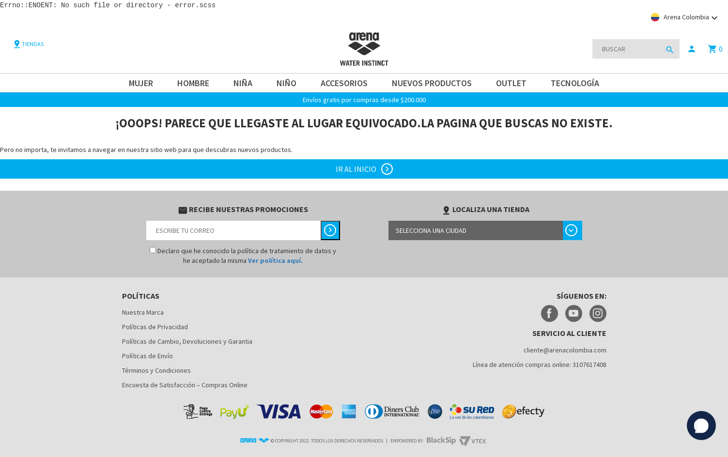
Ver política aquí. (275, 260)
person (692, 48)
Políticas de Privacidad (155, 326)
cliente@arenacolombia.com (565, 349)
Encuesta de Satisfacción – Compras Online (185, 384)
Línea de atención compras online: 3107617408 (539, 364)
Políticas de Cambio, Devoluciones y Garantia (187, 340)
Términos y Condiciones (156, 370)
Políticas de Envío (147, 355)
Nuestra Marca (143, 311)
